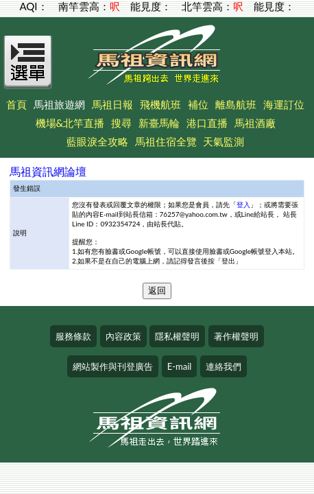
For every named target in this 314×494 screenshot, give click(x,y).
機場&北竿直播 (70, 123)
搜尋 (121, 123)
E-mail (179, 366)
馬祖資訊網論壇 (48, 171)
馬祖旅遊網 (59, 104)
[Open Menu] (28, 70)
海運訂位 (283, 104)
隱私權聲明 (177, 336)
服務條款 (73, 336)
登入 (243, 204)
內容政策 (123, 336)
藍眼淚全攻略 (97, 141)
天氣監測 (223, 141)
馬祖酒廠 (255, 123)
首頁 (16, 104)
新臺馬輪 (159, 123)
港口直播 (207, 123)
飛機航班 (160, 104)
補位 (198, 104)
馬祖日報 (112, 104)
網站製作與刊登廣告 (113, 366)
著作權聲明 (236, 336)
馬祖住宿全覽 (166, 141)
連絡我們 (223, 366)
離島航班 (235, 104)
